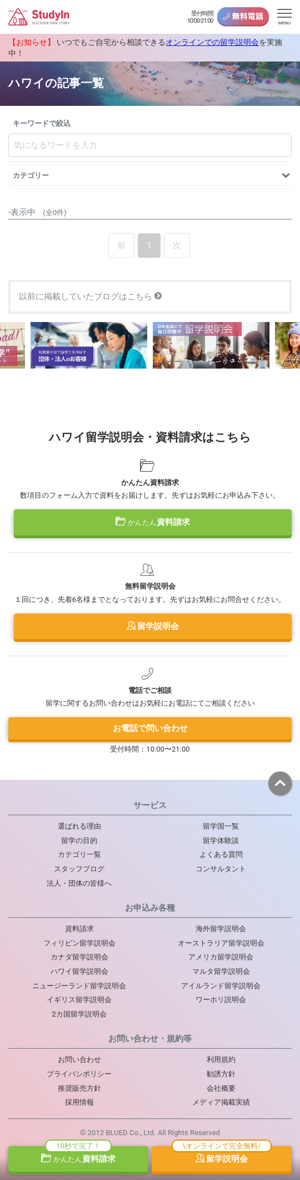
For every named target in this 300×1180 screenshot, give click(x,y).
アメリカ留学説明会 (220, 957)
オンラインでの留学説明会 (212, 42)
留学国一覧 (221, 826)
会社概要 (221, 1088)
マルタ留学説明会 (221, 971)
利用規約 (221, 1059)
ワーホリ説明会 (221, 999)
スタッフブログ (79, 869)
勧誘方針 (221, 1074)
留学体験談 (221, 840)
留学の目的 (79, 840)
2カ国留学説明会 (79, 1014)
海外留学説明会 (221, 928)
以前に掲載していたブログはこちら (90, 297)
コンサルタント (221, 869)
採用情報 (79, 1102)
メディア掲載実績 (221, 1102)
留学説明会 (153, 626)
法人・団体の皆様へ (79, 883)
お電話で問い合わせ (150, 728)
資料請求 (153, 522)
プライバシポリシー (79, 1074)
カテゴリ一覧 (79, 854)
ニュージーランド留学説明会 (79, 986)
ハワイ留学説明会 (79, 971)
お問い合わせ (79, 1059)
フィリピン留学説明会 (79, 943)
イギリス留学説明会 (79, 999)
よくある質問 (221, 854)
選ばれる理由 (79, 826)
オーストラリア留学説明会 (221, 943)
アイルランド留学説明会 (221, 986)
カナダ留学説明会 (79, 957)
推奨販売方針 (79, 1088)
